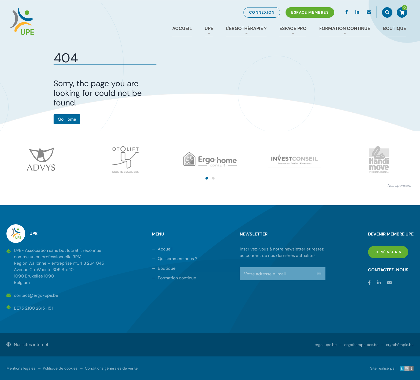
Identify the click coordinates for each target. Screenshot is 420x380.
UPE (209, 28)
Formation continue (344, 28)
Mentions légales (20, 368)
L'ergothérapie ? (246, 28)
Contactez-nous (388, 270)
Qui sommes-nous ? (174, 258)
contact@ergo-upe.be (32, 295)
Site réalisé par (392, 368)
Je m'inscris (391, 251)
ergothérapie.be (397, 344)
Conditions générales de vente (109, 368)
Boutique (394, 28)
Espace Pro (292, 28)
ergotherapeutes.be (358, 344)
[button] (207, 178)
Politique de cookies (57, 368)
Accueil (182, 28)
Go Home (67, 119)
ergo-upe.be (326, 344)
